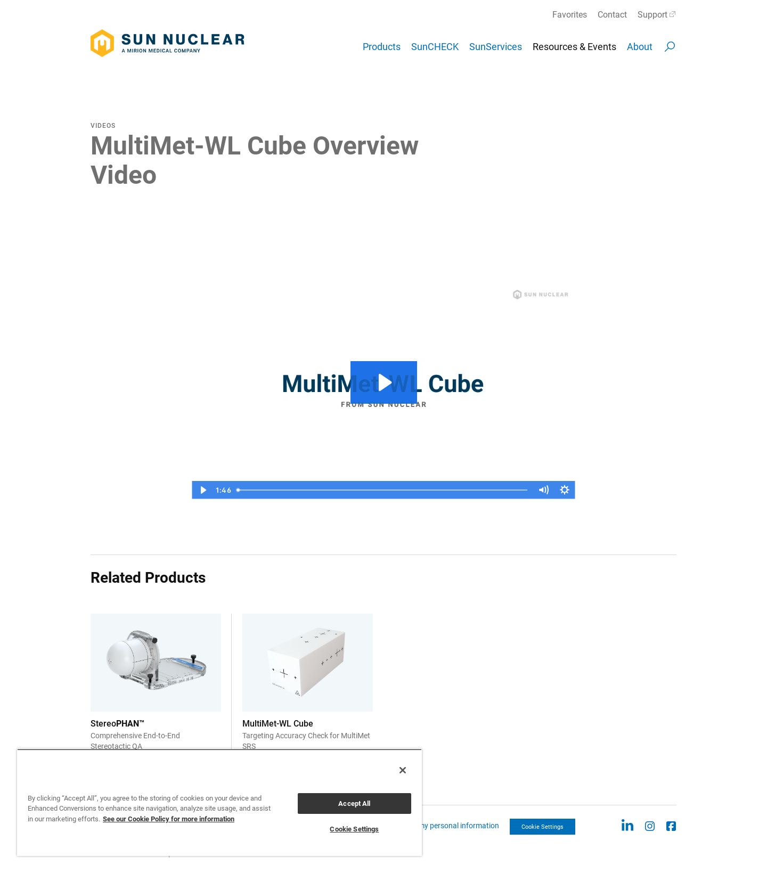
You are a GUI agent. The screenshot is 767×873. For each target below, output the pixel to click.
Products (382, 46)
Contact (612, 15)
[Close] (402, 770)
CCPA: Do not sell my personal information (430, 825)
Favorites (569, 15)
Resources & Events (574, 46)
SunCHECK (435, 46)
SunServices (495, 46)
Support (652, 15)
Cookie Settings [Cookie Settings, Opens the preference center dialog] (354, 829)
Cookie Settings (542, 826)
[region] (219, 802)
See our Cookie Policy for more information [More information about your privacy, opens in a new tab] (168, 819)
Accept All (354, 803)
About (639, 46)
